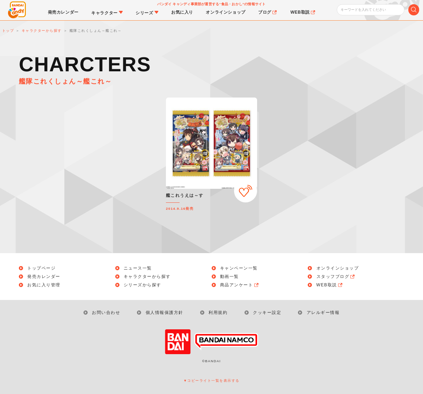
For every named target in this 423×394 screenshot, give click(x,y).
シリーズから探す (142, 285)
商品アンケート (240, 285)
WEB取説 (329, 285)
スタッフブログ (336, 276)
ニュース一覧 (138, 268)
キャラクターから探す (147, 276)
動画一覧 (229, 276)
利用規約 (218, 312)
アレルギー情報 (323, 312)
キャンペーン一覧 (239, 268)
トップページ (41, 268)
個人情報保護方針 (164, 312)
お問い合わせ (106, 312)
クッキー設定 (267, 312)
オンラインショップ (337, 268)
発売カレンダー (43, 276)
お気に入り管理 (43, 285)
